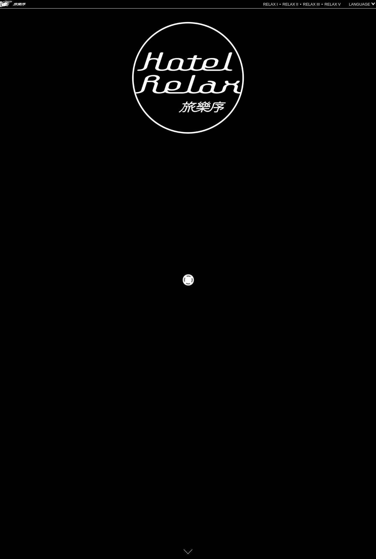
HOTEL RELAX (13, 4)
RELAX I (270, 4)
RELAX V (333, 4)
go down (188, 551)
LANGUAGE (359, 4)
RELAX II (290, 4)
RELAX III (311, 4)
